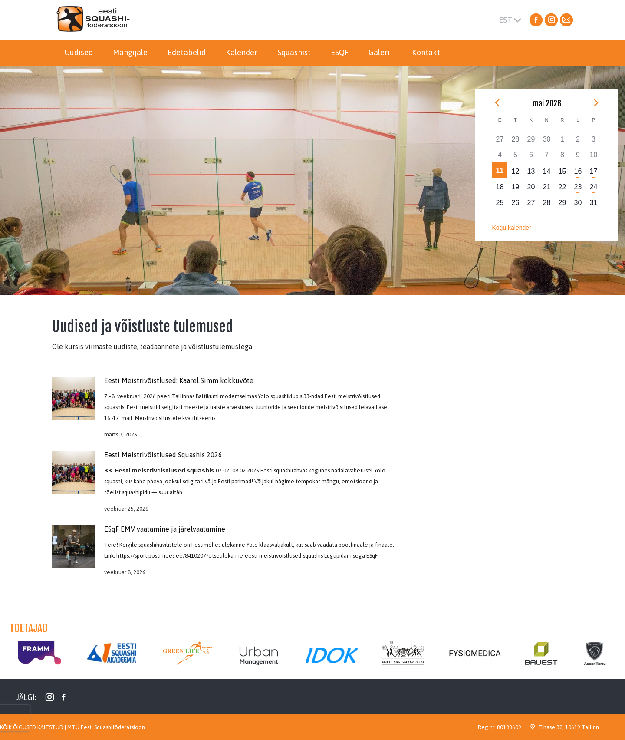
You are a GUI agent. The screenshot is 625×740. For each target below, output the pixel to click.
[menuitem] (78, 53)
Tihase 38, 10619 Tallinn (568, 727)
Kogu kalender (511, 227)
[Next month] (596, 102)
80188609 (509, 727)
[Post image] (73, 398)
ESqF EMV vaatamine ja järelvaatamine (164, 529)
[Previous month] (497, 102)
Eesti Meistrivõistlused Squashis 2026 (163, 455)
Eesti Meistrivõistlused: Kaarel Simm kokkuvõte (178, 380)
